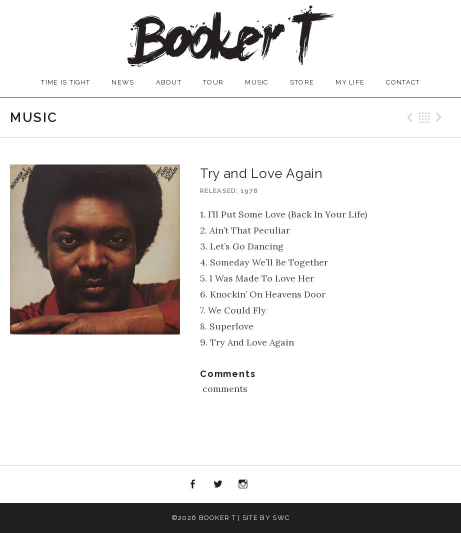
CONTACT (403, 82)
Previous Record (408, 117)
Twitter (218, 485)
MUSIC (256, 82)
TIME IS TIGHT (65, 82)
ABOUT (169, 82)
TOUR (213, 82)
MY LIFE (350, 82)
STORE (302, 82)
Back (424, 117)
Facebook (193, 485)
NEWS (123, 82)
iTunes (269, 485)
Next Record (440, 117)
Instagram (243, 485)
